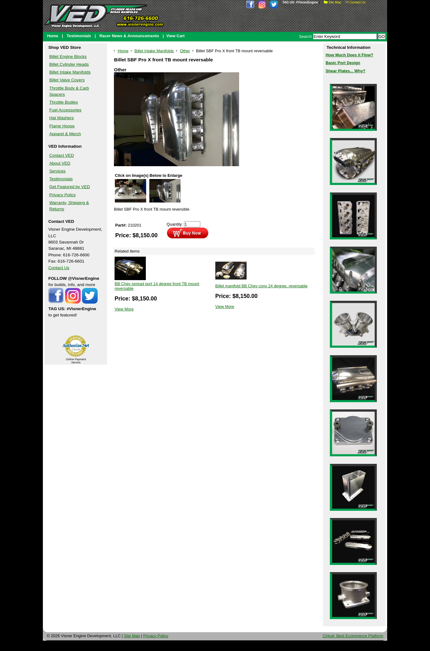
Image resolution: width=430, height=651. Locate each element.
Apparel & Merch (65, 133)
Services (57, 171)
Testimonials (79, 35)
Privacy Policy (62, 194)
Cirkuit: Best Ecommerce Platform (353, 635)
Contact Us (355, 2)
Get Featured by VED (69, 186)
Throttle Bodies (63, 102)
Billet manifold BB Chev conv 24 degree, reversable (261, 286)
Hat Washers (61, 117)
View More (124, 309)
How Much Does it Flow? (349, 55)
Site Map (332, 2)
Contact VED (61, 155)
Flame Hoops (61, 126)
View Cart (175, 35)
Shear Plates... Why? (346, 71)
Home (52, 35)
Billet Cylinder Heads (69, 64)
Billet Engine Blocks (67, 56)
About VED (59, 163)
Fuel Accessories (65, 110)
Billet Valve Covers (66, 80)
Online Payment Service (76, 361)
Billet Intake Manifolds (69, 72)
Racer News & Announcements (129, 35)
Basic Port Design (343, 62)
